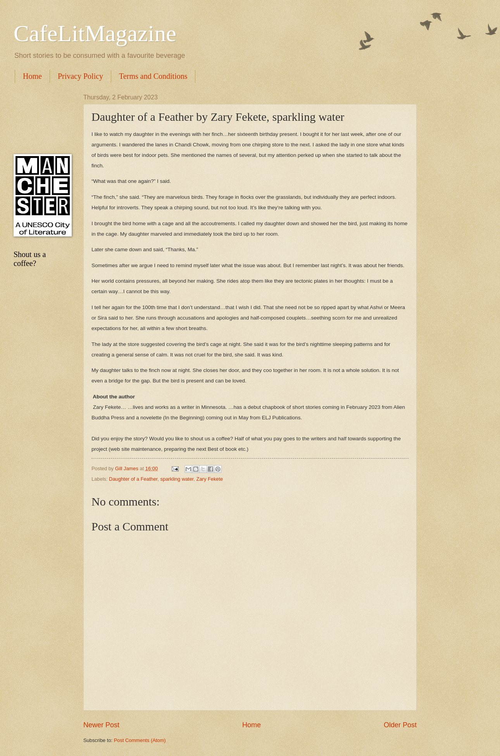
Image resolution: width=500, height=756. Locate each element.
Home (32, 76)
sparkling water (177, 479)
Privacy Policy (80, 76)
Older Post (400, 725)
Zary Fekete (210, 479)
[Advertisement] (41, 118)
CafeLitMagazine (95, 33)
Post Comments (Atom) (140, 740)
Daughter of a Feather (133, 479)
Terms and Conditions (153, 76)
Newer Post (101, 725)
